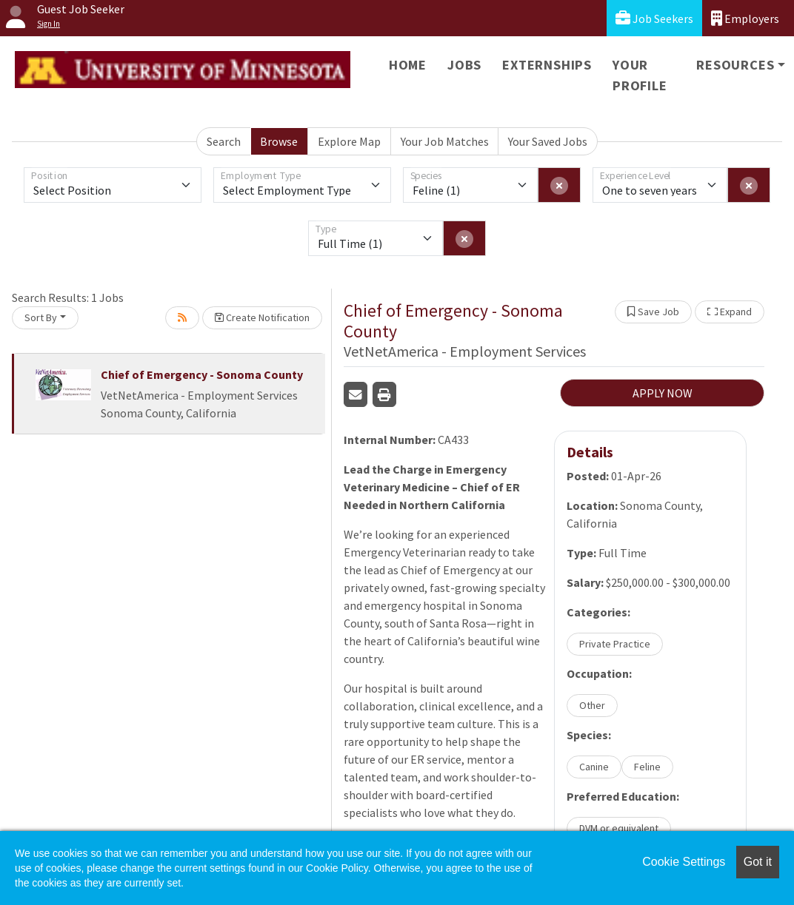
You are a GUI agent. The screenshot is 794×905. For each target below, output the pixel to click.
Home (408, 64)
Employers (745, 18)
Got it (758, 861)
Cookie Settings (683, 861)
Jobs (464, 64)
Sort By (40, 317)
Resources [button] (735, 64)
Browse (279, 141)
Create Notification (262, 317)
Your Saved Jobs (547, 141)
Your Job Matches (445, 141)
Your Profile (640, 75)
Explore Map (349, 141)
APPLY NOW (663, 393)
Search (224, 141)
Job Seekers (654, 18)
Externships (547, 64)
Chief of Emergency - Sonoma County (202, 374)
